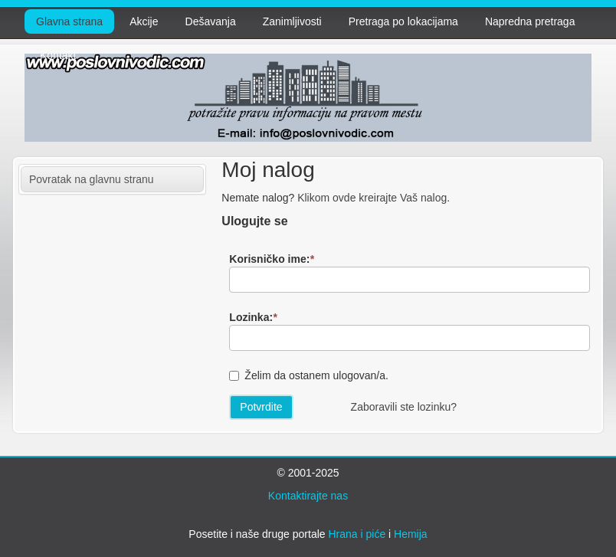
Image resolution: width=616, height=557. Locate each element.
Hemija (411, 534)
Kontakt (58, 55)
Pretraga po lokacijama (403, 21)
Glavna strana (69, 21)
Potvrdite (261, 407)
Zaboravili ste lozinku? (404, 407)
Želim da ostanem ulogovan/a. (316, 375)
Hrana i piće (356, 534)
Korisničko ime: (271, 259)
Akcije (143, 21)
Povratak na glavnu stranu (91, 179)
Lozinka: (253, 317)
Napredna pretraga (530, 21)
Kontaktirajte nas (308, 496)
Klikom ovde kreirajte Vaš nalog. (373, 198)
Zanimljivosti (292, 21)
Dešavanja (210, 21)
